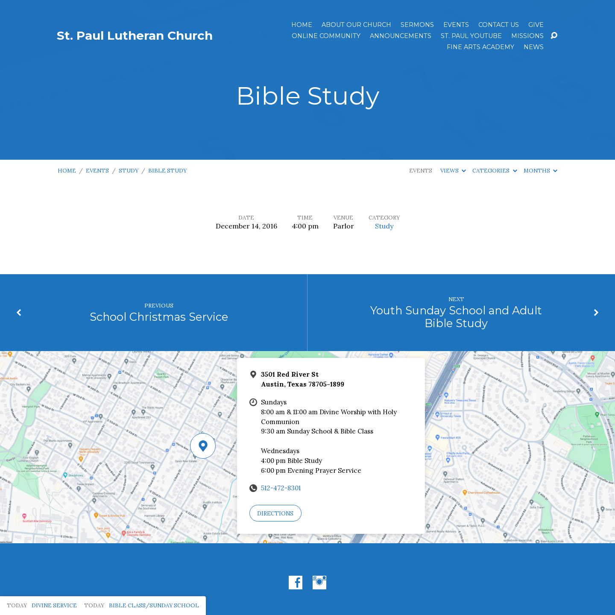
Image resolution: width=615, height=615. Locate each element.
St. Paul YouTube (471, 36)
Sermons (417, 25)
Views (453, 170)
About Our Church (356, 25)
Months (540, 170)
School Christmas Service (159, 316)
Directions (275, 513)
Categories (494, 170)
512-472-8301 (281, 488)
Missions (527, 36)
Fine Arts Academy (480, 47)
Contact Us (498, 25)
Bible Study (167, 170)
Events (456, 25)
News (534, 47)
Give (536, 25)
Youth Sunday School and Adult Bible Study (456, 317)
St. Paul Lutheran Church (135, 35)
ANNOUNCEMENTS (400, 36)
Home (301, 25)
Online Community (326, 36)
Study (128, 170)
